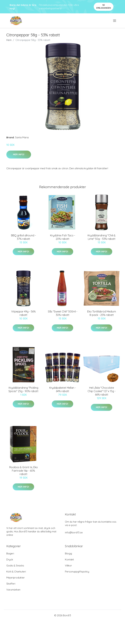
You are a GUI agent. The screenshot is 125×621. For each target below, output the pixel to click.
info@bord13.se (74, 532)
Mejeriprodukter (15, 577)
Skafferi (10, 583)
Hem (9, 40)
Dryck (9, 559)
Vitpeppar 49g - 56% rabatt (23, 313)
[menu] (115, 20)
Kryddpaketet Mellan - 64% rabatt (62, 389)
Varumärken (13, 589)
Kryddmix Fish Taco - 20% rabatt (62, 237)
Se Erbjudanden (103, 6)
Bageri (10, 553)
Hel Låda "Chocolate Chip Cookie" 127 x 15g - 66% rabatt (102, 391)
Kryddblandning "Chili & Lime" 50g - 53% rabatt (102, 237)
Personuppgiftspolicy (77, 571)
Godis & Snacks (15, 565)
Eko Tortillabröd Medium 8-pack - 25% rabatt (101, 313)
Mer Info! (18, 154)
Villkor (68, 565)
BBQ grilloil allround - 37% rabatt (23, 237)
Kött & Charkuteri (16, 571)
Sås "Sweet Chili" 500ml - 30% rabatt (62, 313)
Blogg (68, 553)
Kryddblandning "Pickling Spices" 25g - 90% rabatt (23, 389)
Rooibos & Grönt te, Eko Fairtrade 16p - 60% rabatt (23, 471)
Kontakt (69, 559)
